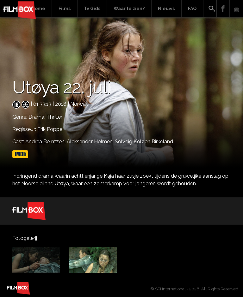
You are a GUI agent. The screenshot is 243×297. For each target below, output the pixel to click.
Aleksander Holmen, (91, 142)
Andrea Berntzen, (46, 142)
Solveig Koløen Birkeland (144, 142)
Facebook (223, 8)
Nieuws (166, 8)
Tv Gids (92, 8)
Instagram (236, 8)
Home (38, 8)
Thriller (54, 117)
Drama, (37, 117)
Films (65, 8)
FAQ (192, 8)
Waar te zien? (129, 8)
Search (209, 8)
